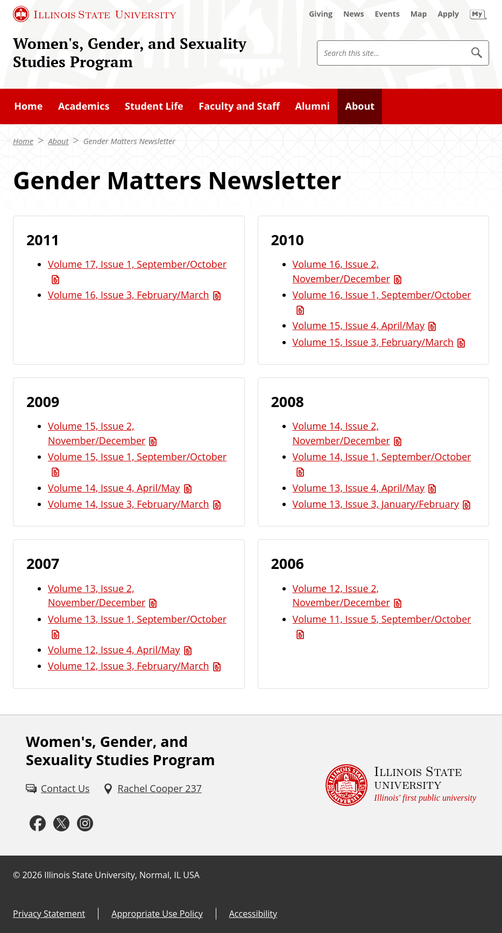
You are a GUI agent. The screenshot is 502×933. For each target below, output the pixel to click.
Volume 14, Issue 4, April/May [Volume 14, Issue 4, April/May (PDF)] (114, 487)
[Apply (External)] (448, 14)
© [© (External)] (16, 875)
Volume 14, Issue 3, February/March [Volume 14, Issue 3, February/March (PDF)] (128, 503)
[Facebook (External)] (38, 823)
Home (23, 141)
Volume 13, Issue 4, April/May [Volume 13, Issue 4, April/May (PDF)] (359, 487)
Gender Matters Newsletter (129, 141)
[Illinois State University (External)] (94, 14)
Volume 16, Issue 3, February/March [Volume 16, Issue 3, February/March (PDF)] (128, 294)
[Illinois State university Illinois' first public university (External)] (401, 785)
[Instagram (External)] (85, 823)
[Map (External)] (418, 14)
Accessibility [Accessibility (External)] (253, 914)
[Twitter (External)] (61, 823)
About (58, 141)
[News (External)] (353, 14)
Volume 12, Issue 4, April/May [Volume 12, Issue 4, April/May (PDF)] (114, 649)
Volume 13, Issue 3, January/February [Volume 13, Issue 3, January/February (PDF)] (376, 503)
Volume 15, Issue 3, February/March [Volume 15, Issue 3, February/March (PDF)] (373, 342)
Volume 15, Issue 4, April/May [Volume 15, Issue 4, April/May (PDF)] (359, 325)
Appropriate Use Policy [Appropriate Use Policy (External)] (156, 914)
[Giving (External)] (321, 14)
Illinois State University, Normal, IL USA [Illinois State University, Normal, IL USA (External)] (122, 875)
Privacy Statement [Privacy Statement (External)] (49, 914)
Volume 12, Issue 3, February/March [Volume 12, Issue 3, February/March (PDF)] (128, 665)
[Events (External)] (387, 14)
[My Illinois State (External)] (478, 14)
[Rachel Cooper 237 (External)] (152, 788)
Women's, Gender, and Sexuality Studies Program (129, 52)
